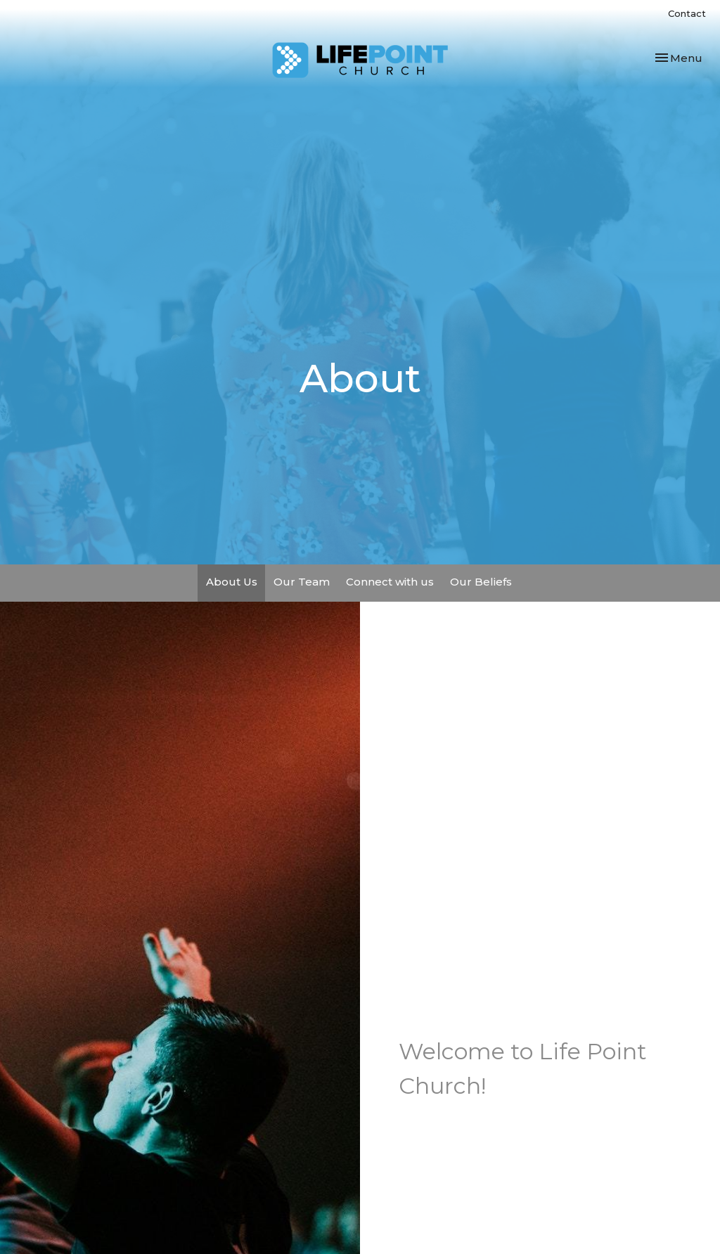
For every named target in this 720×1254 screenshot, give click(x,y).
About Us (231, 581)
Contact (687, 13)
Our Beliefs (481, 581)
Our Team (302, 581)
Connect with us (390, 581)
